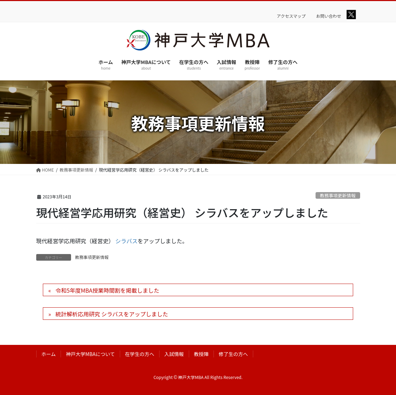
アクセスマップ (291, 16)
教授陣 (201, 353)
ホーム (48, 353)
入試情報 (174, 353)
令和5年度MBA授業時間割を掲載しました (107, 290)
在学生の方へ (139, 353)
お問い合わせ (328, 16)
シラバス (126, 241)
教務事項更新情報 (337, 195)
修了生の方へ (233, 353)
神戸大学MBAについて (90, 353)
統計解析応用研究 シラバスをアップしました (111, 314)
